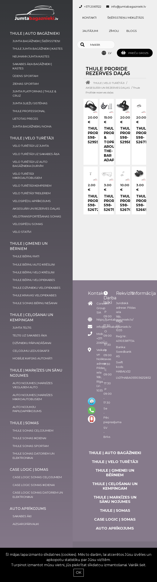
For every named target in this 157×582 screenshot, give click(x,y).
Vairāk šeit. (137, 565)
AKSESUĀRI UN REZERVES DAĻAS (108, 87)
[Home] (89, 83)
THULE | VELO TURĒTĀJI (108, 83)
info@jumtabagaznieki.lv (128, 6)
